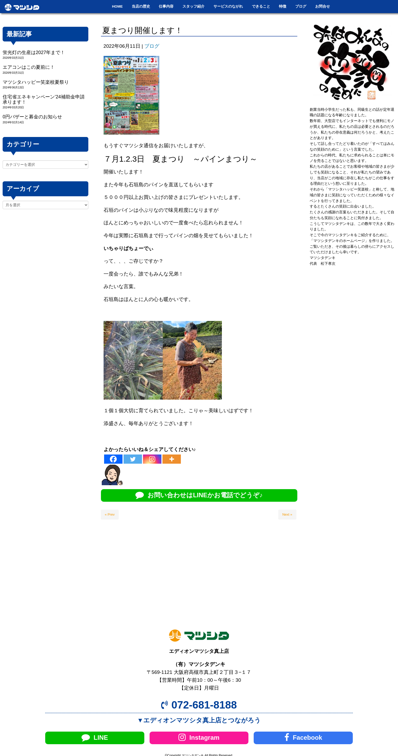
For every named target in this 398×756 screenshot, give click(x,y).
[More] (171, 459)
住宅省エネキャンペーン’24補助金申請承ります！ (44, 99)
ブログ (151, 46)
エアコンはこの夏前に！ (29, 67)
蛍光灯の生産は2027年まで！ (34, 52)
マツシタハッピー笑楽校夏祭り (36, 82)
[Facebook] (113, 459)
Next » (287, 514)
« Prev (110, 514)
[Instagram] (152, 459)
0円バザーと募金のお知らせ (32, 116)
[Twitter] (133, 459)
